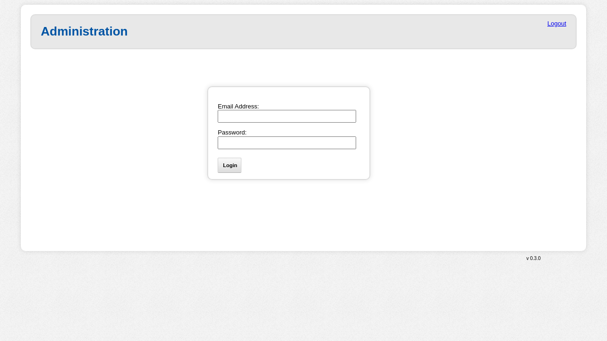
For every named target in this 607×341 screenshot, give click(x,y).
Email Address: (238, 106)
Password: (232, 132)
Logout (556, 23)
